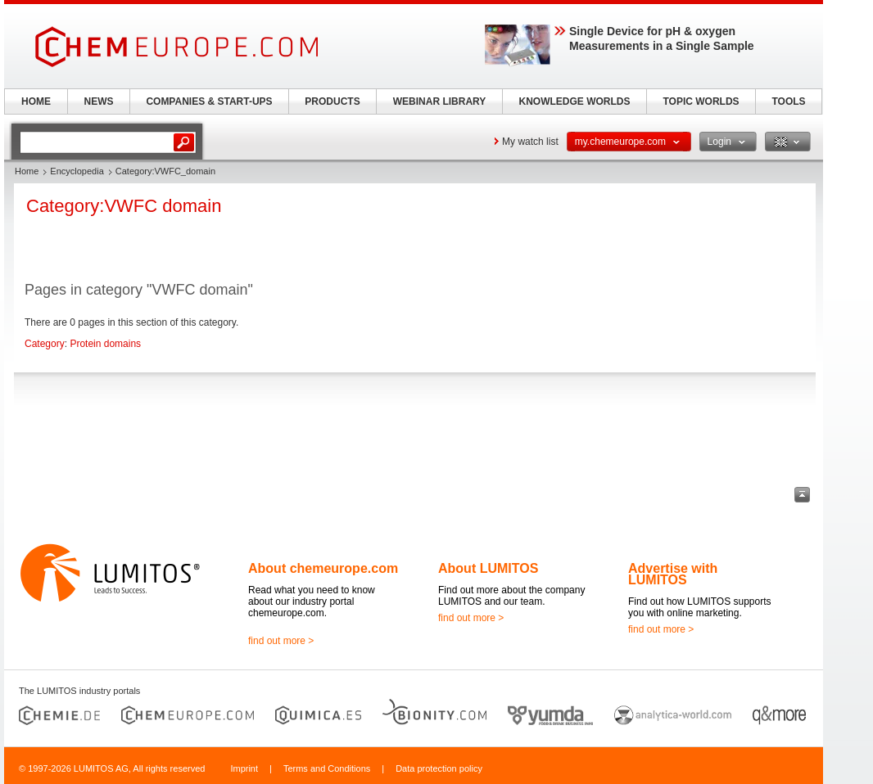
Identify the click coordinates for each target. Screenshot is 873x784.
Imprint (244, 768)
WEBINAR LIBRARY (439, 101)
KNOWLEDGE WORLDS (575, 101)
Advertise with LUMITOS (672, 574)
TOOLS (788, 101)
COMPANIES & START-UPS (209, 101)
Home (26, 171)
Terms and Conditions (326, 768)
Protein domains (105, 343)
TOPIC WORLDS (701, 101)
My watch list (530, 141)
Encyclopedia (76, 171)
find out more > (281, 641)
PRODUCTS (332, 101)
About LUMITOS (488, 568)
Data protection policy (439, 768)
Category (45, 343)
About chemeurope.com (323, 568)
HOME (36, 101)
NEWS (99, 101)
